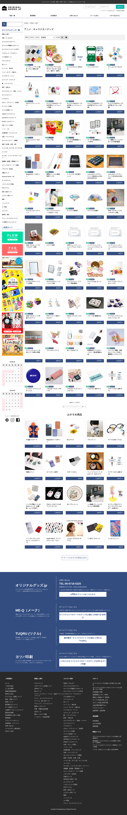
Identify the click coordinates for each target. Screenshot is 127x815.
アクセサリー (5, 98)
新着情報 (33, 15)
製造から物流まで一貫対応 (101, 697)
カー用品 (4, 207)
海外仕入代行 (9, 694)
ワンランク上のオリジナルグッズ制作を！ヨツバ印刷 (107, 746)
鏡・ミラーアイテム (7, 83)
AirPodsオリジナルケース (9, 117)
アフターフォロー (98, 708)
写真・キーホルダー (7, 38)
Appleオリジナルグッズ (8, 114)
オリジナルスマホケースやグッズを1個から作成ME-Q (107, 737)
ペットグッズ (5, 203)
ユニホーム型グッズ (7, 195)
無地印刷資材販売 (10, 691)
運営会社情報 (9, 712)
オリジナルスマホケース (8, 41)
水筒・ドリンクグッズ (8, 136)
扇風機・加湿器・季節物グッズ (10, 161)
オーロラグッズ (6, 180)
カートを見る (94, 15)
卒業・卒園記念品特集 (41, 709)
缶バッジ (4, 64)
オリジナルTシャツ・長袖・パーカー (12, 91)
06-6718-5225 (73, 583)
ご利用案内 (53, 15)
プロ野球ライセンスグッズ (9, 222)
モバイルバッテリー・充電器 (9, 140)
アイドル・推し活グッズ (42, 701)
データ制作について (11, 707)
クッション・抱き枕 (7, 68)
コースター (5, 152)
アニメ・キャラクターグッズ (9, 218)
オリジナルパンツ (7, 95)
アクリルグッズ (6, 60)
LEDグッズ (37, 711)
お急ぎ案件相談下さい (100, 705)
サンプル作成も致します (100, 700)
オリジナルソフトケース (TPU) (10, 49)
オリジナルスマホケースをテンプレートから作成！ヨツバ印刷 (107, 688)
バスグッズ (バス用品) (8, 184)
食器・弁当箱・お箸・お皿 (9, 144)
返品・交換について (11, 699)
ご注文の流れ (9, 686)
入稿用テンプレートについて (14, 710)
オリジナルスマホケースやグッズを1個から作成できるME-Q (82, 616)
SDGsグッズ (38, 688)
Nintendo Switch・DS (8, 176)
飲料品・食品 (5, 214)
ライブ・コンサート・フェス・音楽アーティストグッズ (49, 694)
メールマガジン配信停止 (12, 728)
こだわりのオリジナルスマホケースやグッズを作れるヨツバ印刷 (83, 662)
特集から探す (34, 23)
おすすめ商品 (97, 723)
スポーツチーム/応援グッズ (42, 686)
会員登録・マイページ (12, 723)
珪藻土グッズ (5, 172)
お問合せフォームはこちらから (82, 594)
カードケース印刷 (7, 106)
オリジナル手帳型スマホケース (10, 45)
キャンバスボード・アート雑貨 (10, 165)
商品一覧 (12, 15)
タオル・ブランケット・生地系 (10, 102)
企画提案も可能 (97, 692)
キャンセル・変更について (13, 696)
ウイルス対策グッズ (7, 110)
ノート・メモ (5, 129)
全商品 (26, 23)
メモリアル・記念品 (7, 169)
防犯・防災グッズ (7, 191)
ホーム (7, 683)
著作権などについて (11, 704)
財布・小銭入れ (6, 87)
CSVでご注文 (9, 731)
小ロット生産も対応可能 (100, 702)
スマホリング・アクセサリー (9, 53)
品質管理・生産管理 (99, 710)
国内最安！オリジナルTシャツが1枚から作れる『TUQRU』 (83, 639)
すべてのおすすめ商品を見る (75, 558)
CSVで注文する (115, 15)
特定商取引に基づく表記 (12, 715)
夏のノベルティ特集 (40, 714)
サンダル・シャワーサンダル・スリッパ (12, 156)
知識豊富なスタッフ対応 (100, 694)
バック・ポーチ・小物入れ (9, 72)
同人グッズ (37, 691)
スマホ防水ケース (7, 57)
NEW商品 (96, 721)
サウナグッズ (38, 683)
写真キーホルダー (69, 683)
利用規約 (8, 718)
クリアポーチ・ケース (8, 76)
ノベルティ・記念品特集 (42, 717)
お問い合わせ (74, 15)
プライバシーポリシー (12, 720)
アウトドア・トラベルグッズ (43, 703)
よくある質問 (9, 688)
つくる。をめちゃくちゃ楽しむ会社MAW (105, 749)
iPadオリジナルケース (8, 121)
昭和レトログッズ (39, 706)
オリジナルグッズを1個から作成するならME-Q (107, 684)
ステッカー (5, 210)
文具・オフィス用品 (7, 125)
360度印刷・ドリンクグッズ (9, 133)
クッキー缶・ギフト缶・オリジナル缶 (12, 148)
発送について (9, 702)
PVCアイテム (5, 188)
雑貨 (3, 199)
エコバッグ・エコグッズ (8, 79)
